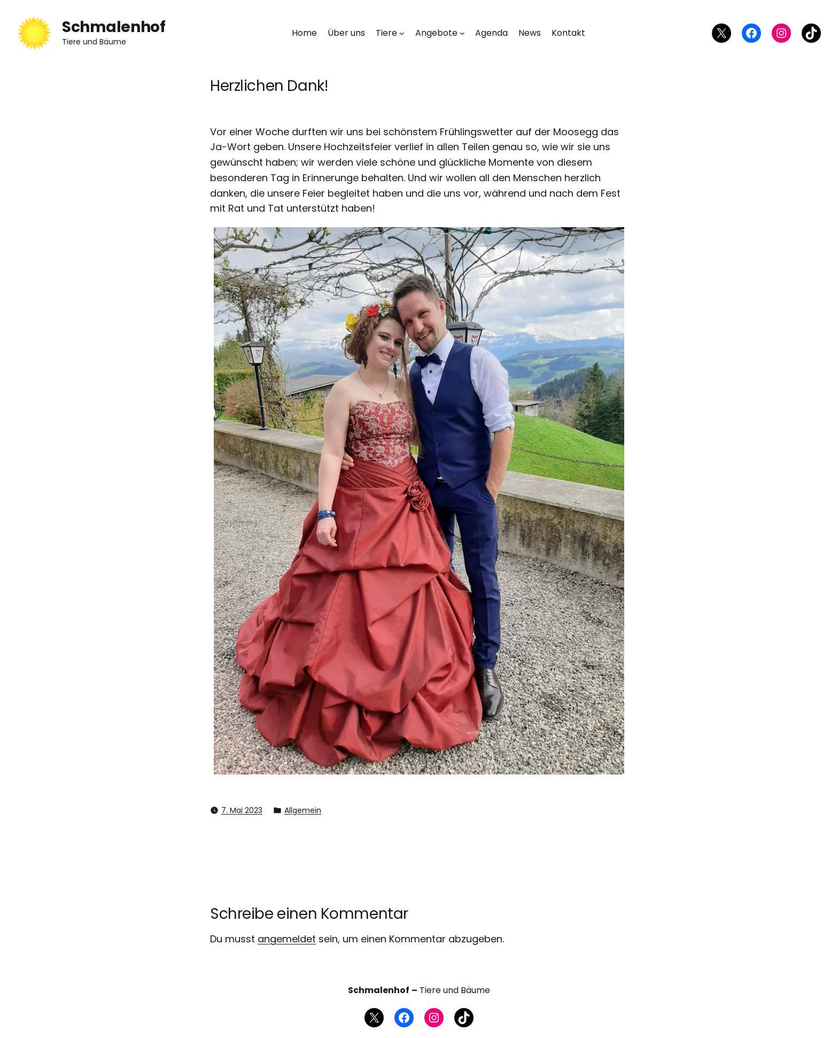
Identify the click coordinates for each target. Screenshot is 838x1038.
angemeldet (287, 939)
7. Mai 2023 (241, 810)
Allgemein (302, 810)
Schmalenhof (113, 27)
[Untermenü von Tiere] (402, 33)
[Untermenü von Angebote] (462, 33)
